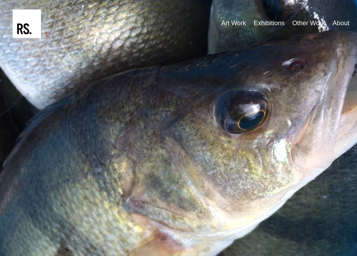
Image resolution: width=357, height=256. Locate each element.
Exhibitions (269, 23)
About (340, 23)
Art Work (233, 23)
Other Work (308, 23)
